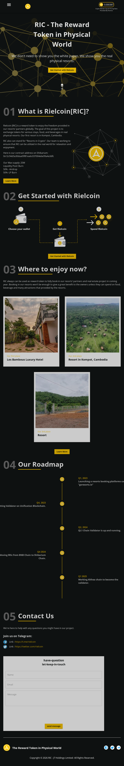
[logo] (27, 6)
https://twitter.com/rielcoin (29, 646)
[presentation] (26, 714)
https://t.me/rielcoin (25, 641)
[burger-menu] (9, 4)
